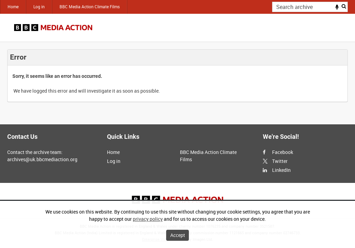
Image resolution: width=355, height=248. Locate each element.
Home (13, 6)
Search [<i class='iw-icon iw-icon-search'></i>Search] (344, 6)
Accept (177, 235)
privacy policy (148, 219)
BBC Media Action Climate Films (90, 6)
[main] (177, 75)
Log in (39, 6)
